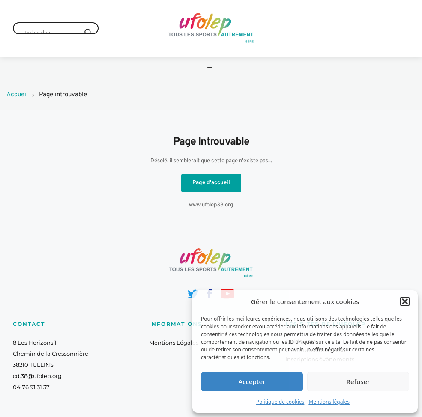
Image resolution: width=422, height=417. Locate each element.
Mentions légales (329, 401)
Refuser (358, 381)
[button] (405, 301)
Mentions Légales (173, 349)
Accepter (251, 381)
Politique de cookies (280, 401)
